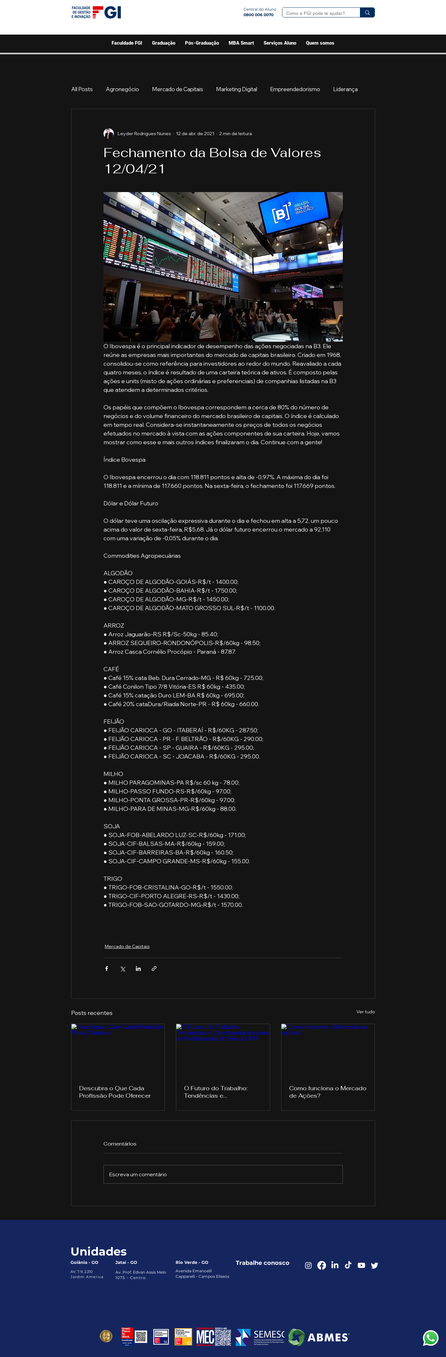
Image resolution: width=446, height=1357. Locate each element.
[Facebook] (321, 1265)
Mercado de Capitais (177, 89)
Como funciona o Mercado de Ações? (327, 1091)
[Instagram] (308, 1265)
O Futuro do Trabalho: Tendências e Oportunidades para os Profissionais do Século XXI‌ (218, 1091)
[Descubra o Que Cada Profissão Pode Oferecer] (118, 1050)
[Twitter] (374, 1265)
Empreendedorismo (295, 89)
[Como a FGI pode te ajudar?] (316, 13)
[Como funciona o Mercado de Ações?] (328, 1050)
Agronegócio (122, 89)
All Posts (82, 89)
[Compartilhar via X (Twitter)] (122, 968)
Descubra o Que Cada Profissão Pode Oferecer (115, 1091)
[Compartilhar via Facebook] (106, 968)
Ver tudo (365, 1012)
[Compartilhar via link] (154, 968)
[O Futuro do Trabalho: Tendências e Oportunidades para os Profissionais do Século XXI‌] (223, 1050)
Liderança (345, 89)
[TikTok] (348, 1265)
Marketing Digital (236, 89)
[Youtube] (361, 1265)
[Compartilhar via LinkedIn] (138, 968)
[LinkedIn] (335, 1265)
